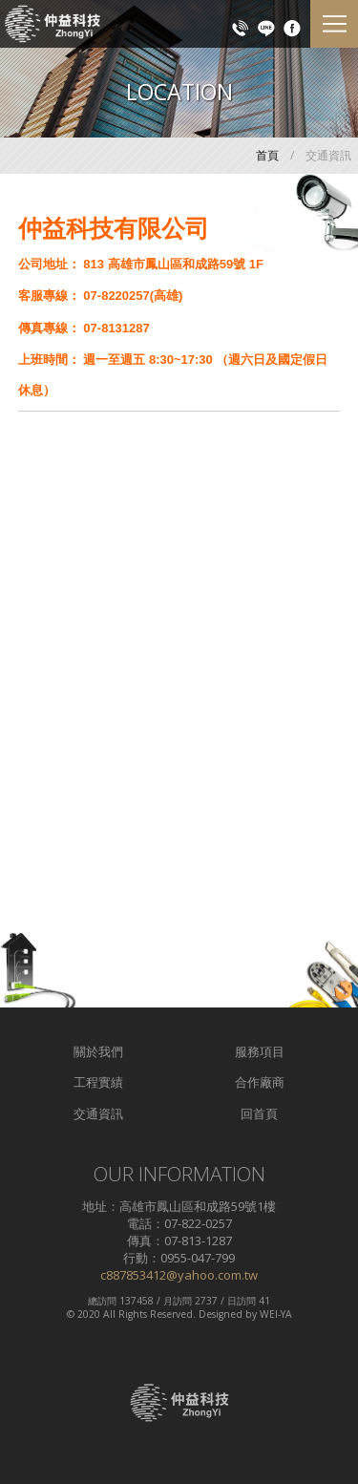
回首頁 (259, 1113)
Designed (220, 1314)
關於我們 (98, 1051)
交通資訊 (98, 1113)
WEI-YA (276, 1314)
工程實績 (98, 1082)
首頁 (267, 155)
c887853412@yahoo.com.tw (179, 1274)
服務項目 (259, 1051)
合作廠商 (259, 1082)
